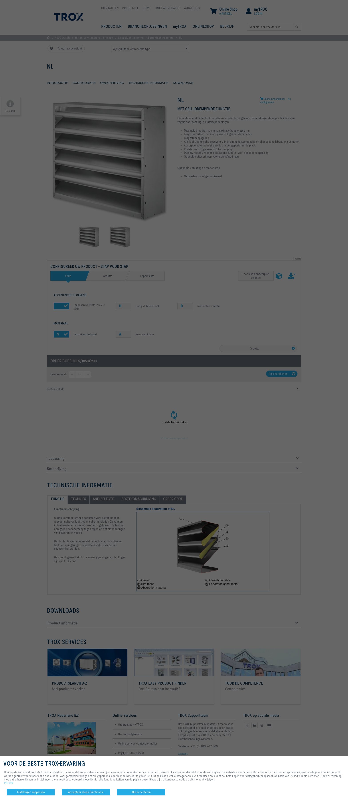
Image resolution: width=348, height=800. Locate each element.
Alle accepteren (141, 792)
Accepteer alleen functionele (86, 792)
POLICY (8, 783)
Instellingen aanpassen (31, 792)
